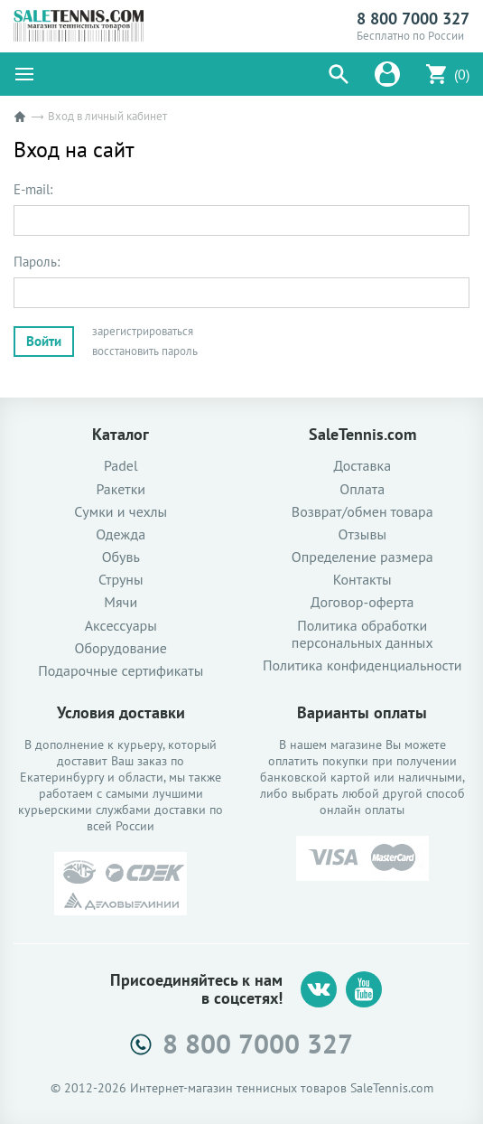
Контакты (362, 579)
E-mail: (33, 190)
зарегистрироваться (142, 331)
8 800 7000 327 (413, 19)
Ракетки (120, 489)
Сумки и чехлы (120, 511)
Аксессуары (121, 625)
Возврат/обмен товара (362, 511)
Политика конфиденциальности (362, 665)
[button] (338, 74)
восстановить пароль (145, 351)
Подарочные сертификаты (120, 670)
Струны (121, 579)
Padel (121, 465)
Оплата (362, 489)
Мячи (120, 602)
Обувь (121, 557)
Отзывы (362, 534)
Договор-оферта (362, 602)
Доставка (362, 465)
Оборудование (121, 648)
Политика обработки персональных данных (362, 634)
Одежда (120, 534)
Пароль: (37, 262)
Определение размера (362, 557)
